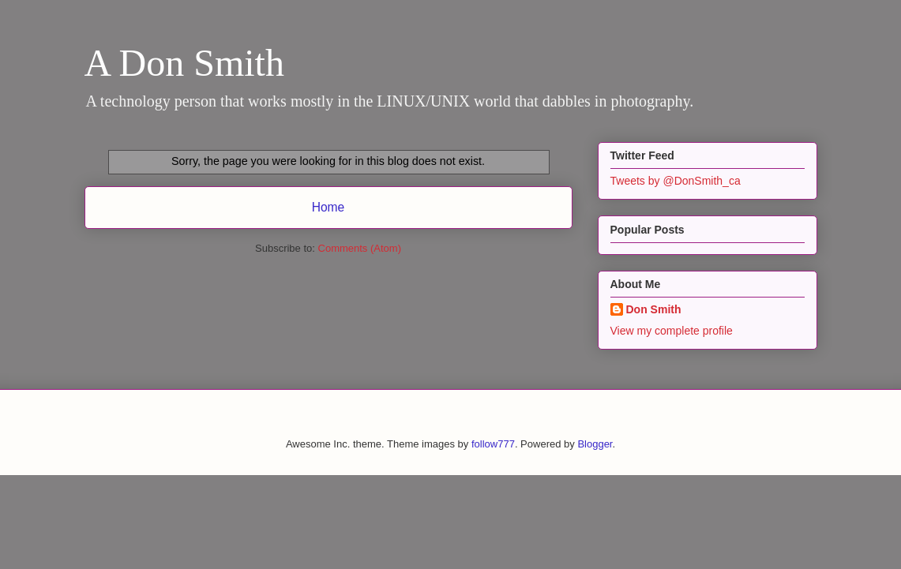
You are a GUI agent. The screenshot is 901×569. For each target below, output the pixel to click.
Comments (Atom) (359, 248)
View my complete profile (671, 330)
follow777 (493, 444)
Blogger (594, 444)
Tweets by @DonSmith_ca (675, 180)
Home (328, 207)
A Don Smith (184, 63)
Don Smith (653, 309)
